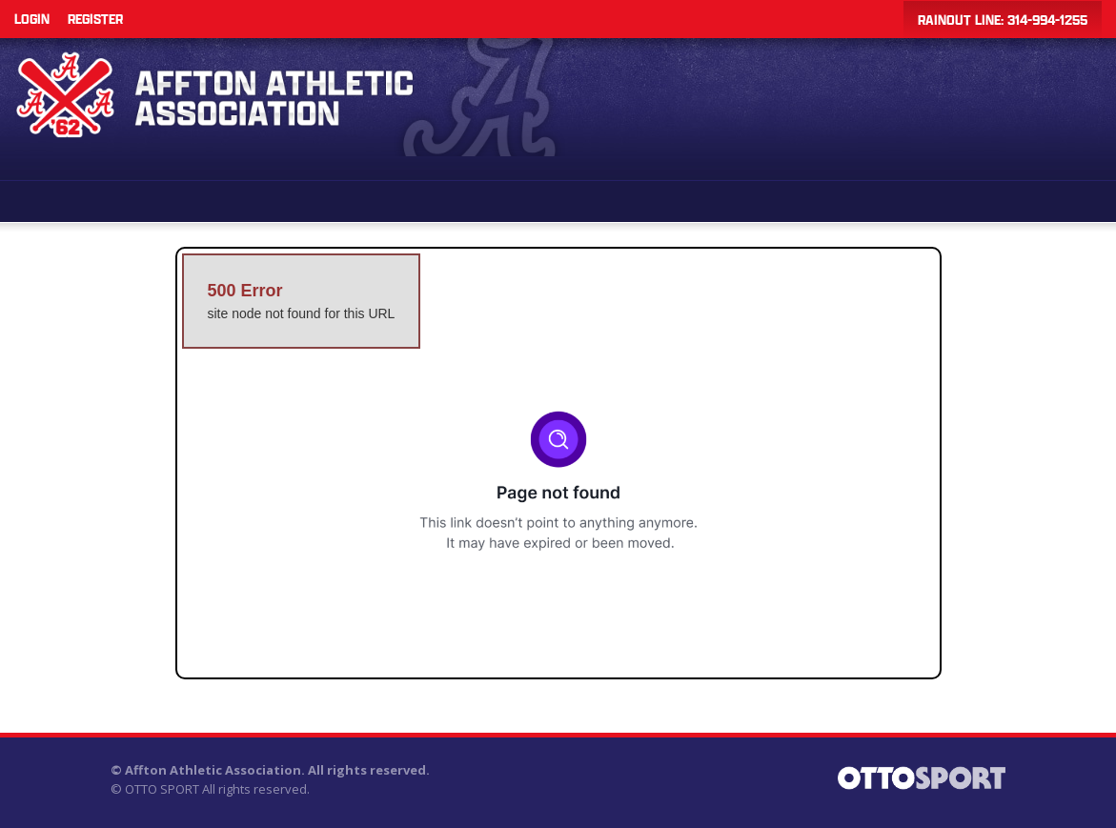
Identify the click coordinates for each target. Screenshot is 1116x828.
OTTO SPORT (162, 789)
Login (32, 19)
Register (95, 19)
